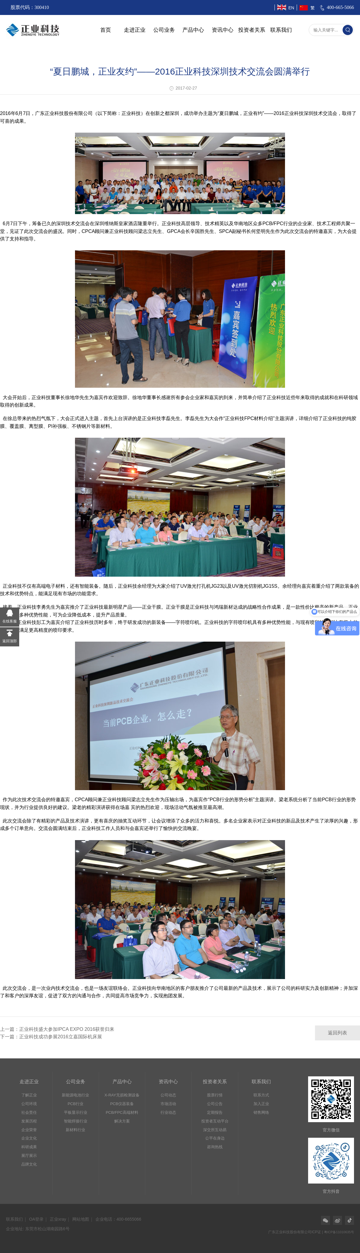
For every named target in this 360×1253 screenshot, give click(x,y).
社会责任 (29, 1112)
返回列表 (337, 1032)
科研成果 (29, 1147)
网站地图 (80, 1219)
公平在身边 (215, 1138)
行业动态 (168, 1112)
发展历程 (29, 1121)
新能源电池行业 (75, 1095)
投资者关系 (251, 30)
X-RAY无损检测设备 (122, 1095)
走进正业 (135, 30)
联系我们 (281, 30)
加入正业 (261, 1104)
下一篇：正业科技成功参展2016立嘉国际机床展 (51, 1036)
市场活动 (168, 1104)
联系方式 (261, 1095)
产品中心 (193, 30)
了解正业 (29, 1095)
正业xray (58, 1219)
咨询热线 (215, 1147)
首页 (105, 30)
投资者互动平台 (215, 1121)
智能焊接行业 (75, 1121)
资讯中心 (222, 30)
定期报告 (215, 1112)
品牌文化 (29, 1164)
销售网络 (261, 1112)
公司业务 (164, 30)
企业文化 (29, 1138)
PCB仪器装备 (122, 1104)
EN (291, 7)
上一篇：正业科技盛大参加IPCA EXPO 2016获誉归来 (57, 1029)
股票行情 (215, 1095)
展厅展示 (29, 1155)
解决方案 (122, 1121)
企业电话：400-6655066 (118, 1219)
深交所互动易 (214, 1130)
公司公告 (215, 1104)
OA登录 (36, 1219)
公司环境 (29, 1104)
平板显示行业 (75, 1112)
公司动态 (168, 1095)
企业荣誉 (29, 1130)
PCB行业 (75, 1104)
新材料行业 (75, 1130)
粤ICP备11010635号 (339, 1232)
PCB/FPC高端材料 (122, 1112)
